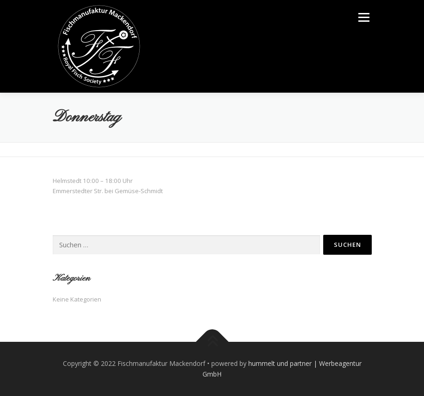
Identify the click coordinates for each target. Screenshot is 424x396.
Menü (364, 17)
